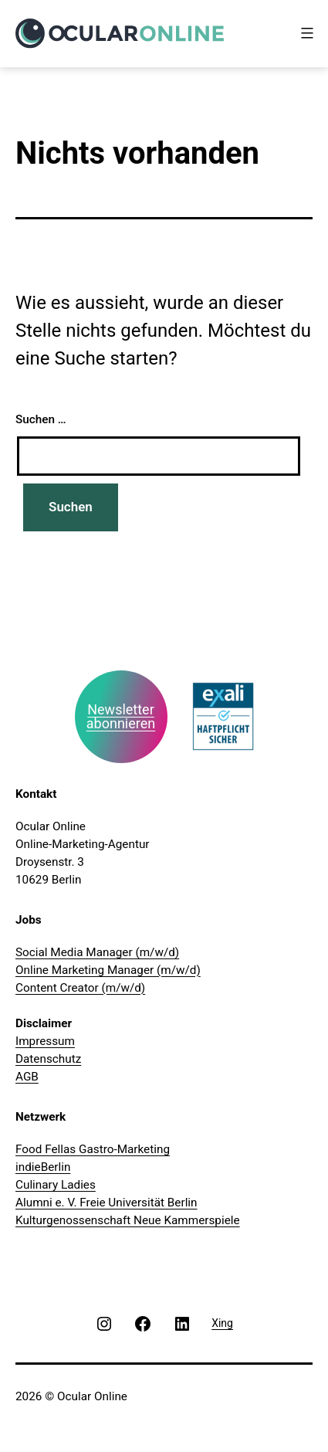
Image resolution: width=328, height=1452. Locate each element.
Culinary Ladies (55, 1185)
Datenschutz (48, 1059)
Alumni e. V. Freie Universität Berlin (106, 1202)
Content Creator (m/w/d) (80, 988)
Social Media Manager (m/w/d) (97, 952)
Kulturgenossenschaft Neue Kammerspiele (127, 1220)
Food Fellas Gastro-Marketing (92, 1149)
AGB (27, 1077)
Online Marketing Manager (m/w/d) (108, 970)
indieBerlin (42, 1167)
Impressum (45, 1041)
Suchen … (40, 419)
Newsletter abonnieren (120, 716)
